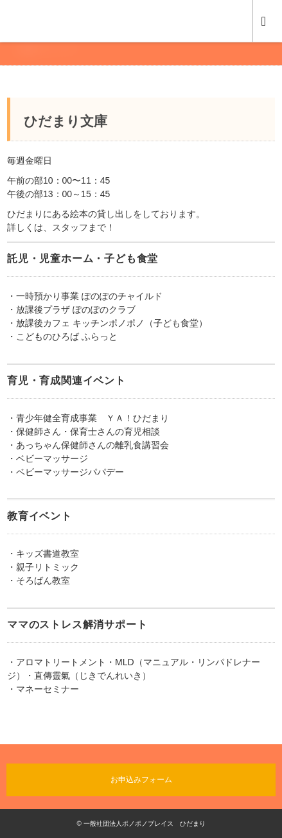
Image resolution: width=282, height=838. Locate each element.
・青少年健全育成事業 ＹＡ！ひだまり (88, 418)
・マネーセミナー (43, 689)
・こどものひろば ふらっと (62, 336)
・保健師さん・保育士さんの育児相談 (83, 431)
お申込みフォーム (141, 779)
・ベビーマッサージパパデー (65, 472)
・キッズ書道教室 (43, 553)
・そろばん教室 (38, 580)
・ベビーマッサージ (47, 458)
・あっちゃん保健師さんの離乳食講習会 (88, 445)
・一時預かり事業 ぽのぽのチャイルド (85, 296)
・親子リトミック (43, 567)
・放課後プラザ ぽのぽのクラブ (71, 309)
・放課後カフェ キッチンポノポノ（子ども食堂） (107, 323)
